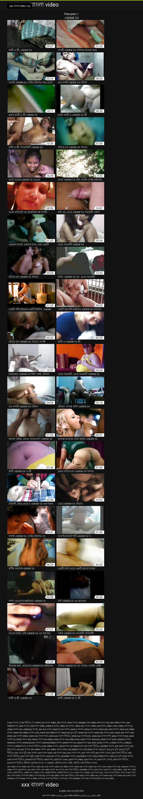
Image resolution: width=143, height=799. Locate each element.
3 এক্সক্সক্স (36, 722)
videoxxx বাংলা (30, 729)
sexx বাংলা (24, 726)
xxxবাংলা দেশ (90, 759)
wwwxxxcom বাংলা (31, 742)
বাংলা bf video (27, 775)
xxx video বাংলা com (57, 749)
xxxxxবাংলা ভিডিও (34, 759)
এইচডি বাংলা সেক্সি (63, 762)
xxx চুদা (102, 749)
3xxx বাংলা (72, 722)
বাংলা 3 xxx (125, 772)
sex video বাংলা (117, 722)
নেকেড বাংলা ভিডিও (112, 772)
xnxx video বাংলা (50, 746)
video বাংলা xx (125, 726)
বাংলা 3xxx (15, 775)
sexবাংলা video (37, 726)
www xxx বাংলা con (124, 732)
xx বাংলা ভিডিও (91, 746)
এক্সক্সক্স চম (28, 772)
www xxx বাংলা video (17, 736)
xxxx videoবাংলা (101, 756)
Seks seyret (73, 795)
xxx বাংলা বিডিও (119, 752)
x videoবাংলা (20, 746)
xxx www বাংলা (91, 749)
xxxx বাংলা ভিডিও (16, 759)
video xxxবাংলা (98, 726)
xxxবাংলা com (61, 759)
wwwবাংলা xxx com (86, 742)
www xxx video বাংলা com (26, 732)
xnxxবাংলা (64, 746)
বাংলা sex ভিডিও (67, 775)
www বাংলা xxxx (108, 739)
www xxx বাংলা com (104, 732)
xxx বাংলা (32, 752)
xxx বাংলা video (48, 795)
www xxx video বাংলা (64, 766)
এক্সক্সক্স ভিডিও (50, 772)
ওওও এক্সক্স (73, 772)
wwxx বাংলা (102, 742)
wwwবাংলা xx (69, 742)
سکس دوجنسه (62, 795)
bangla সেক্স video (87, 722)
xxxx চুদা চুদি (115, 756)
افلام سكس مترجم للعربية (90, 795)
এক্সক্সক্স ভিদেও (62, 772)
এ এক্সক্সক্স (49, 762)
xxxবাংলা (48, 759)
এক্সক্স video (117, 769)
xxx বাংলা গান (73, 752)
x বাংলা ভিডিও (34, 746)
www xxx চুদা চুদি (69, 732)
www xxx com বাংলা (108, 729)
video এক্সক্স (111, 726)
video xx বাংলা (67, 726)
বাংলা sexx (79, 775)
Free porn (70, 14)
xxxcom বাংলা (53, 756)
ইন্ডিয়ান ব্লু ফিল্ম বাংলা (34, 762)
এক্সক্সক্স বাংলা (38, 772)
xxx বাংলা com (45, 752)
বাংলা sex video (52, 775)
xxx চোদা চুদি (21, 752)
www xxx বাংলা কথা (38, 736)
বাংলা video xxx (91, 775)
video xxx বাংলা (82, 726)
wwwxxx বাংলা (14, 742)
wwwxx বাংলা (124, 739)
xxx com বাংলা (122, 746)
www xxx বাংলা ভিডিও (60, 736)
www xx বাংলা (91, 729)
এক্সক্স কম (126, 769)
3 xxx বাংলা (12, 722)
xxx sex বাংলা (23, 749)
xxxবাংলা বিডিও (120, 759)
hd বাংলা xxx (103, 722)
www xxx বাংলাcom (81, 736)
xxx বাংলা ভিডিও (72, 769)
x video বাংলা (115, 742)
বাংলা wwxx (20, 778)
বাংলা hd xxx (39, 775)
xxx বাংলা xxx (59, 752)
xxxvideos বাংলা (84, 756)
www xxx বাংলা (85, 732)
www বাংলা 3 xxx (119, 736)
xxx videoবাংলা (75, 749)
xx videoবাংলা (76, 746)
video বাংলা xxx (14, 729)
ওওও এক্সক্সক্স (84, 772)
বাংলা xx (41, 778)
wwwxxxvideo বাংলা (52, 742)
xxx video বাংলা (38, 749)
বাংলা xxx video (107, 778)
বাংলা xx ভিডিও (52, 778)
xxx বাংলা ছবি (88, 752)
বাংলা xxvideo (74, 778)
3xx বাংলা (61, 722)
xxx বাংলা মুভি (27, 756)
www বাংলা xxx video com (66, 739)
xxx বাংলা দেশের (103, 752)
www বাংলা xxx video (42, 739)
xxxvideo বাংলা (68, 756)
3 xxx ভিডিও (25, 722)
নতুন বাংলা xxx (97, 772)
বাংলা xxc (63, 778)
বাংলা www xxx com (121, 775)
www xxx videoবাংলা (50, 732)
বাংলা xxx (84, 778)
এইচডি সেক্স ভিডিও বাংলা (85, 762)
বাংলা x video (31, 778)
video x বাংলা (52, 726)
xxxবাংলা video (76, 759)
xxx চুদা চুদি (112, 749)
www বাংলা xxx (23, 739)
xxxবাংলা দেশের (104, 759)
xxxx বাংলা (127, 756)
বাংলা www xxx (105, 775)
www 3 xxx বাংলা (61, 729)
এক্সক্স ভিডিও (18, 772)
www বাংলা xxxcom (90, 739)
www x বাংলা (77, 729)
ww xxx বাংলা (45, 729)
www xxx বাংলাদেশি (101, 736)
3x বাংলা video (49, 722)
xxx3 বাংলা (40, 756)
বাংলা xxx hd (94, 778)
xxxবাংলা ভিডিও (15, 762)
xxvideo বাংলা (107, 746)
